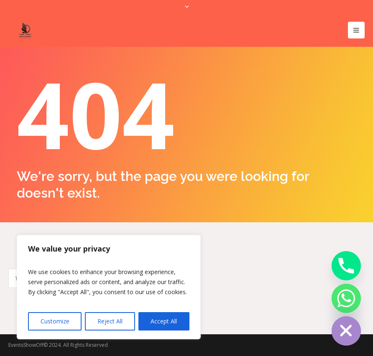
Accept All (164, 321)
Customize (55, 321)
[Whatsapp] (346, 298)
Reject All (110, 321)
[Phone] (346, 265)
